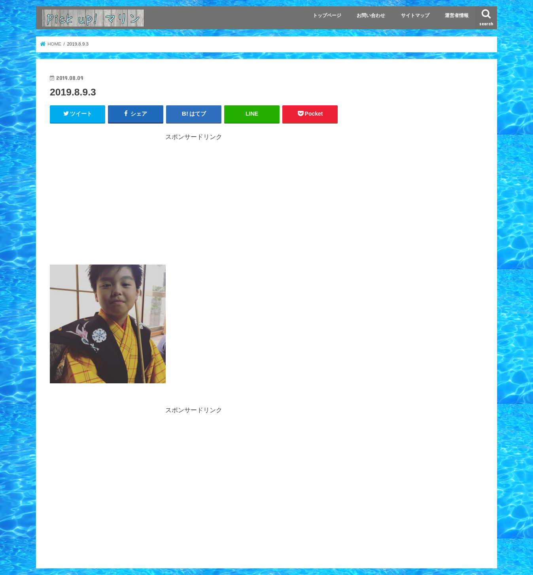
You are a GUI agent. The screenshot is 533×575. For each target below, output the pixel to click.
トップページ (327, 15)
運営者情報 (457, 15)
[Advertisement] (194, 196)
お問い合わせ (371, 15)
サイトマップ (415, 15)
